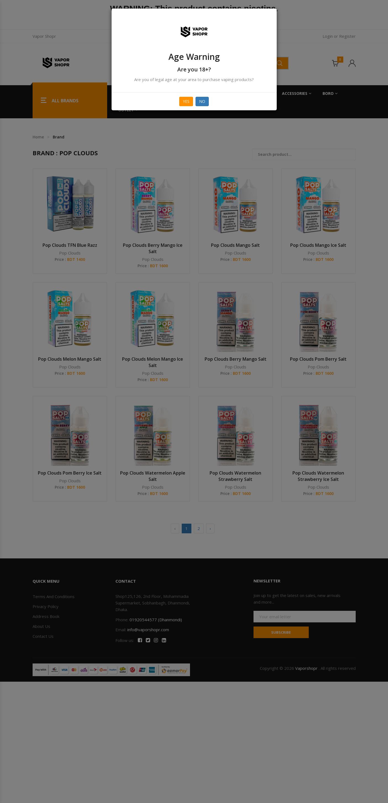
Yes (186, 101)
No (202, 101)
